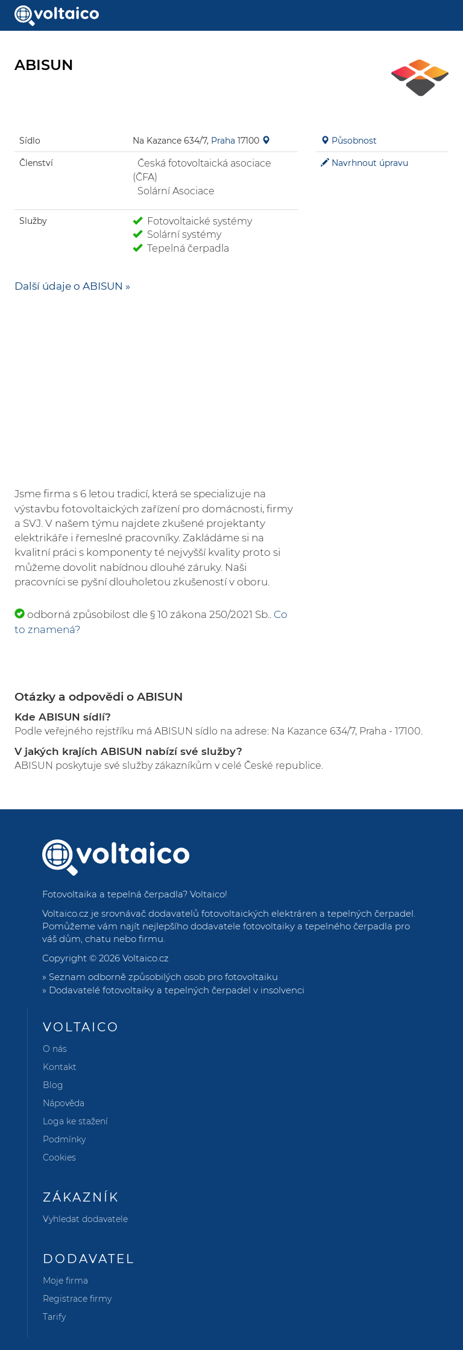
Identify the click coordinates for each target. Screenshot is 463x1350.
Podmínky (64, 1139)
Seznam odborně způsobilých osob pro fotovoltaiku (163, 976)
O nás (55, 1048)
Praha (223, 140)
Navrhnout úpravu (370, 163)
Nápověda (63, 1103)
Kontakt (60, 1067)
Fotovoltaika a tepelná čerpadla (112, 894)
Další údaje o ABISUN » (72, 286)
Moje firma (65, 1280)
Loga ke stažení (75, 1121)
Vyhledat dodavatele (85, 1219)
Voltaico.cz (145, 958)
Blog (53, 1085)
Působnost (354, 140)
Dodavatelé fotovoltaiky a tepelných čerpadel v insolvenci (176, 990)
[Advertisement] (156, 389)
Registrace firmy (77, 1298)
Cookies (59, 1157)
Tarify (54, 1316)
